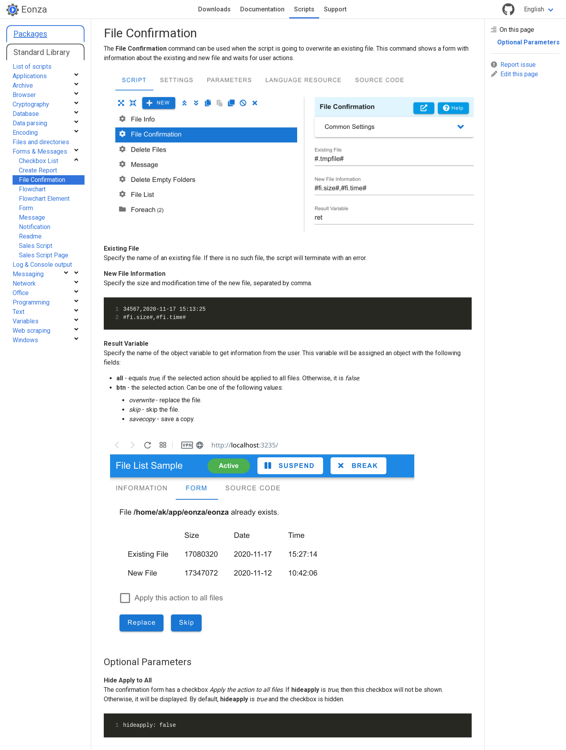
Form (26, 208)
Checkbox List (38, 161)
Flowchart (32, 189)
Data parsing (30, 123)
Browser (24, 95)
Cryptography (31, 104)
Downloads (214, 9)
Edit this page (514, 74)
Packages (30, 34)
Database (26, 113)
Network (24, 283)
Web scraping (31, 330)
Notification (34, 227)
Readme (30, 236)
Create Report (38, 170)
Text (18, 311)
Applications (30, 76)
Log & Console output (42, 264)
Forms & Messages (40, 151)
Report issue (513, 64)
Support (335, 9)
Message (32, 217)
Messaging (28, 274)
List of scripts (32, 66)
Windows (25, 340)
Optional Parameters (528, 42)
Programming (31, 302)
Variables (26, 321)
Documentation (262, 9)
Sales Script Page (43, 255)
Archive (23, 85)
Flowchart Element (44, 198)
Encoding (25, 132)
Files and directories (41, 142)
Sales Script (35, 245)
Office (21, 293)
